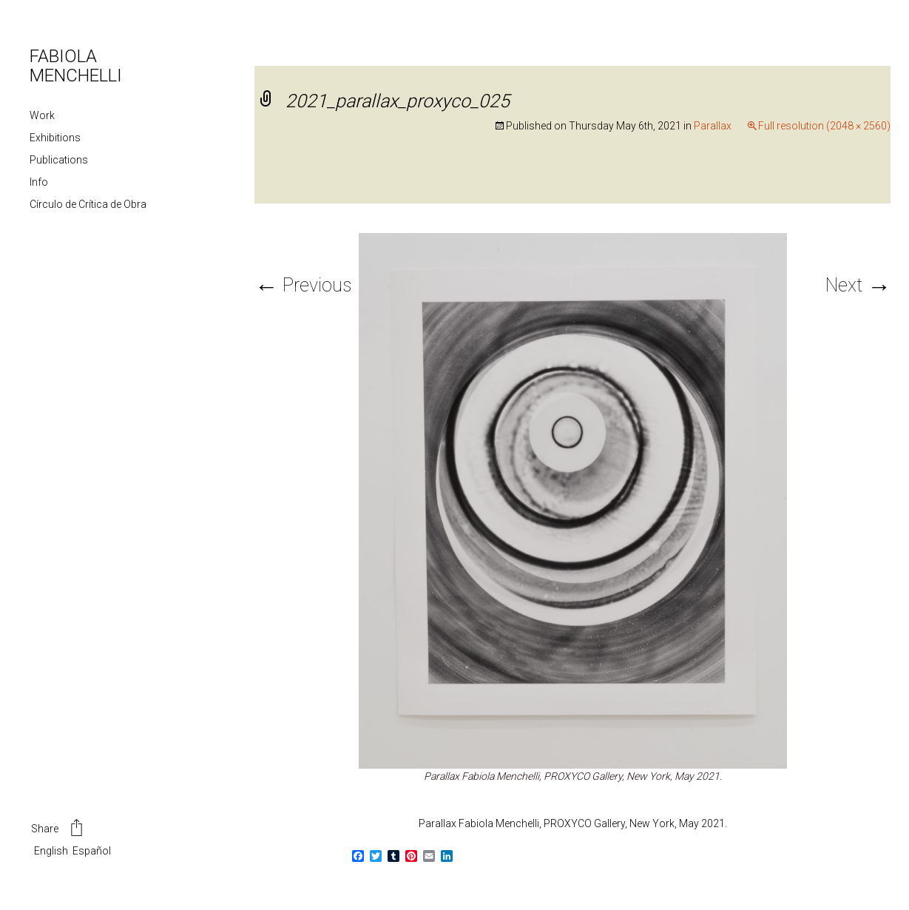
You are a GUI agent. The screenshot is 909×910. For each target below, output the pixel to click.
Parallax (712, 126)
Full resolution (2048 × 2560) (824, 126)
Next (858, 285)
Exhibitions (55, 138)
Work (42, 115)
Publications (59, 160)
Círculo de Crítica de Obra (88, 204)
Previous (302, 285)
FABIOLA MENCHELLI (76, 66)
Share (58, 829)
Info (39, 182)
